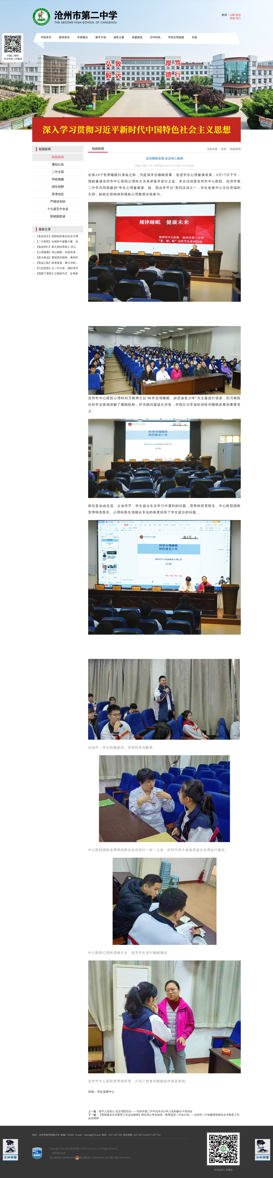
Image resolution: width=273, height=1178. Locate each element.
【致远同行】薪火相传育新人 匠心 (56, 246)
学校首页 (46, 37)
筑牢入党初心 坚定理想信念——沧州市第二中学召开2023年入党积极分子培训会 (145, 1111)
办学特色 (155, 37)
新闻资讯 (64, 37)
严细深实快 (57, 201)
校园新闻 (58, 157)
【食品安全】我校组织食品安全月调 (57, 236)
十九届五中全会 (57, 209)
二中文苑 (58, 171)
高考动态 (58, 194)
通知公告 (58, 164)
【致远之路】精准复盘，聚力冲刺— (57, 262)
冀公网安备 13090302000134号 (92, 1158)
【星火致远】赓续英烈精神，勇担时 (57, 257)
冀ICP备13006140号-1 (120, 1157)
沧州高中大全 (59, 1153)
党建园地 (137, 37)
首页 (223, 149)
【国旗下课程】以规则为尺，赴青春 (57, 273)
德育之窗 (119, 37)
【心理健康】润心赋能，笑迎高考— (57, 252)
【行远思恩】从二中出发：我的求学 (57, 268)
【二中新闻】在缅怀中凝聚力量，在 (57, 241)
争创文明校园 (176, 37)
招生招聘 (58, 186)
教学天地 (100, 37)
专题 (194, 37)
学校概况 (82, 37)
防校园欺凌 (57, 216)
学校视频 (58, 179)
